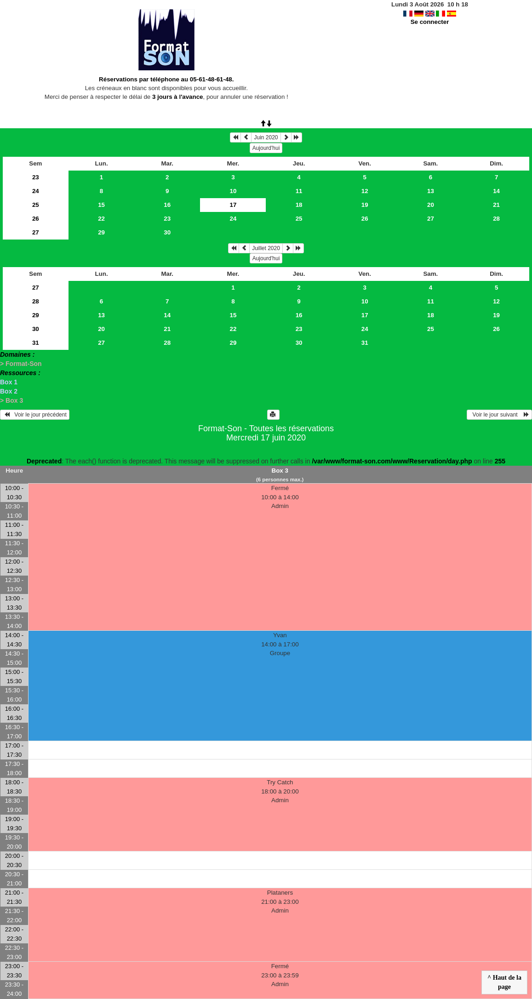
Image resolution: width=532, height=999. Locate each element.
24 (35, 191)
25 (35, 204)
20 (430, 204)
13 (430, 191)
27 (430, 218)
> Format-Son (21, 363)
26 (35, 218)
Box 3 (280, 470)
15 (101, 204)
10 (232, 191)
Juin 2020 (266, 137)
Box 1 (8, 382)
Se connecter (430, 21)
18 (299, 204)
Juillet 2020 (266, 248)
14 (496, 191)
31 (35, 342)
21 (496, 204)
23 (35, 177)
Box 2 (8, 391)
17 (364, 315)
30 (167, 232)
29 (101, 232)
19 (364, 204)
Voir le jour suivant (499, 414)
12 (364, 191)
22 (101, 218)
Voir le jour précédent (35, 414)
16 (167, 204)
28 (496, 218)
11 (299, 191)
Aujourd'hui (266, 148)
